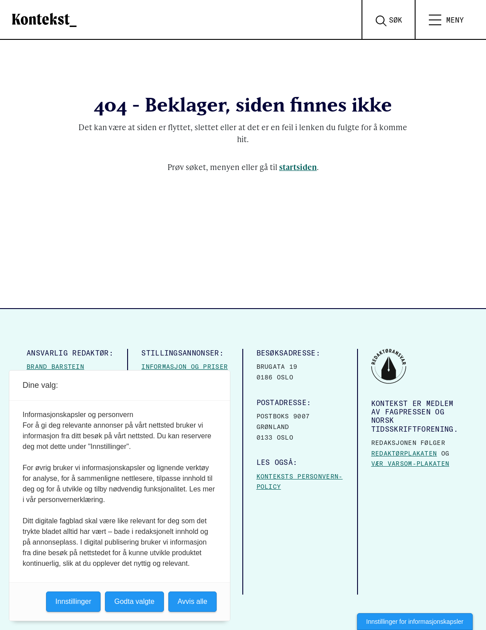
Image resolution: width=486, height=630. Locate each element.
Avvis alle (192, 601)
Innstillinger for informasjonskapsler (414, 621)
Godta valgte (134, 601)
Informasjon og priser (184, 367)
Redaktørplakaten (404, 453)
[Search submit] (393, 20)
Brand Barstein (55, 367)
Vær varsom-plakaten (410, 464)
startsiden (298, 166)
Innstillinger (73, 601)
